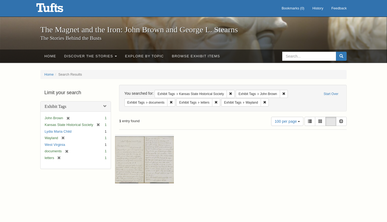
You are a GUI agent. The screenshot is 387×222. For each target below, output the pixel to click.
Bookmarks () (293, 8)
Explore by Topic (144, 56)
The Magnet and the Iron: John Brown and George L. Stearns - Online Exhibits (56, 9)
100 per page (287, 121)
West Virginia (55, 145)
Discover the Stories (90, 56)
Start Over (331, 94)
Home (50, 56)
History (317, 8)
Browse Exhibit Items (196, 56)
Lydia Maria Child (58, 131)
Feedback (339, 8)
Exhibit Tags (55, 106)
